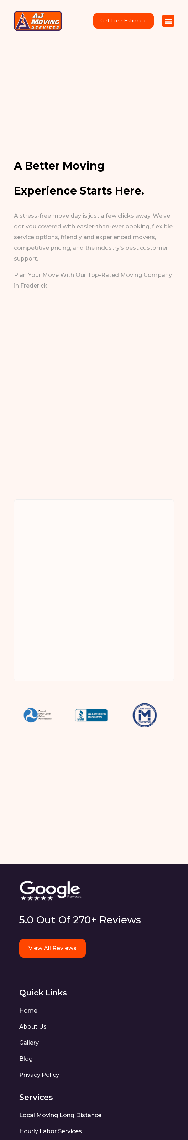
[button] (168, 21)
